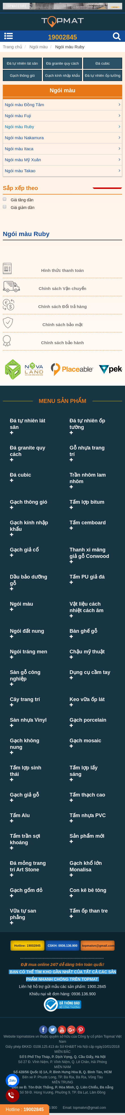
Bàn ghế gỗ (83, 631)
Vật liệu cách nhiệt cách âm (87, 607)
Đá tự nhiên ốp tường (102, 75)
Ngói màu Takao (20, 170)
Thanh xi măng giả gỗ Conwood (89, 553)
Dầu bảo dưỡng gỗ (28, 580)
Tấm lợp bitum (87, 502)
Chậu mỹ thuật (87, 651)
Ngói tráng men (28, 651)
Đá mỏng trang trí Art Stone (28, 860)
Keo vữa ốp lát (87, 699)
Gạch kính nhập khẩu (62, 75)
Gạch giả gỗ (24, 788)
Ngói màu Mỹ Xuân (23, 159)
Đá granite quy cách (62, 63)
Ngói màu (38, 46)
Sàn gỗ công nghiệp (25, 675)
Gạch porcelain (88, 720)
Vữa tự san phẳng (23, 908)
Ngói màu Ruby (69, 46)
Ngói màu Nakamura (24, 137)
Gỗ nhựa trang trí (90, 448)
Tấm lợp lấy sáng (90, 768)
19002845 (62, 37)
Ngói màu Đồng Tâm (24, 104)
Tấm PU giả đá (87, 577)
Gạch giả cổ (24, 550)
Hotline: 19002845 (27, 939)
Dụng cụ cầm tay (90, 672)
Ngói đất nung (27, 631)
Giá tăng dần (22, 200)
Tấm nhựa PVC (88, 809)
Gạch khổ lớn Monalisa (86, 860)
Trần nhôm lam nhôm (88, 478)
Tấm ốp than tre (89, 904)
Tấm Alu (20, 809)
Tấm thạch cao (87, 788)
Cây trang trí (25, 699)
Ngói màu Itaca (19, 148)
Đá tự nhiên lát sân (22, 63)
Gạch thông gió (22, 75)
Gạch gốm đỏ (26, 884)
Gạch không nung (24, 744)
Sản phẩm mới (87, 829)
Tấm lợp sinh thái (31, 768)
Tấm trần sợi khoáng (25, 833)
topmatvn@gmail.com (98, 939)
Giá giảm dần (23, 207)
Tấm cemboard (88, 522)
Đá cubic (103, 63)
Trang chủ (12, 46)
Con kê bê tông (88, 884)
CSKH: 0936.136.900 (62, 939)
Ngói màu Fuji (18, 115)
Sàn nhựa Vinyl (28, 720)
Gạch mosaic (85, 740)
